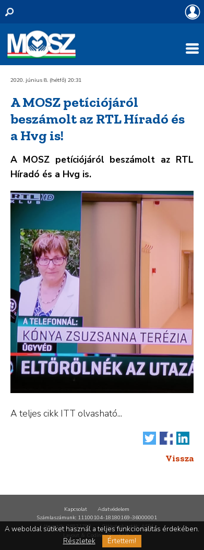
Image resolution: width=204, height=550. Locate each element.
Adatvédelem (113, 509)
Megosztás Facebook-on (166, 438)
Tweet (149, 438)
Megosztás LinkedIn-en (182, 438)
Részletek (79, 541)
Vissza (179, 458)
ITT (68, 413)
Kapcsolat (75, 509)
